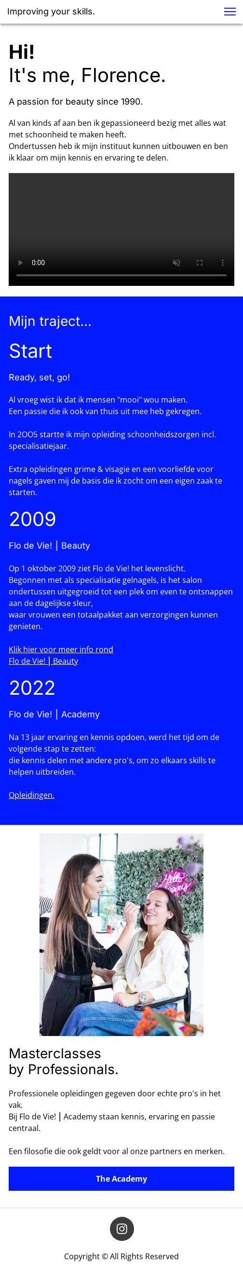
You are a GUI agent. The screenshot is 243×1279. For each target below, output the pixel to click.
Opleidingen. (31, 795)
